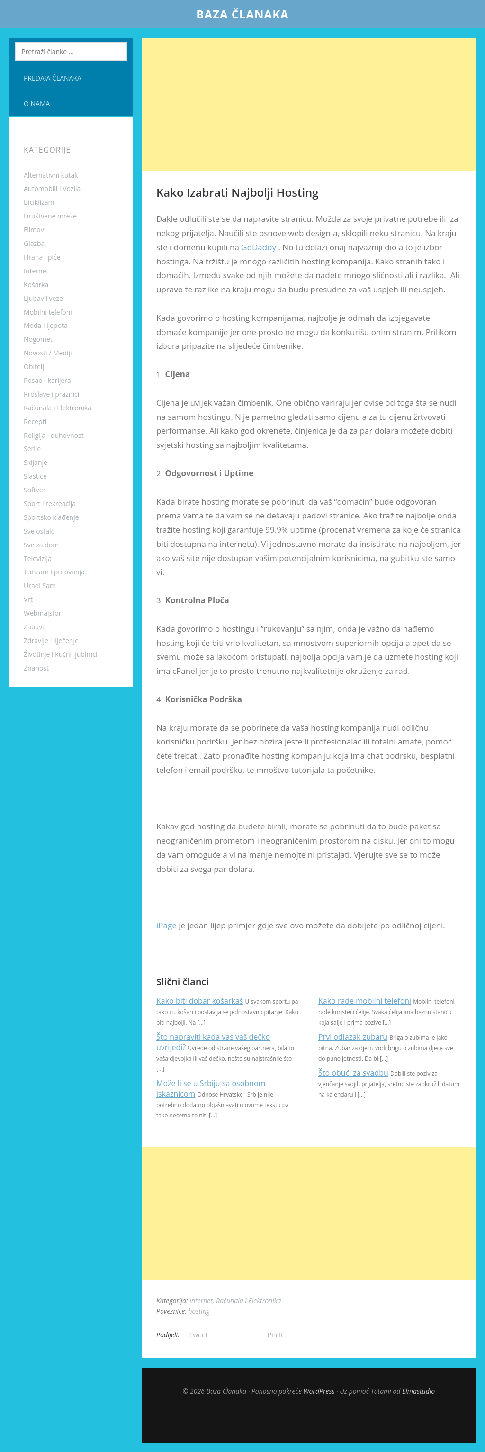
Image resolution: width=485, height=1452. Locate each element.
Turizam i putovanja (54, 571)
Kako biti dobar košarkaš (199, 1001)
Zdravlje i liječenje (51, 640)
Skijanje (35, 462)
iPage (167, 925)
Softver (34, 489)
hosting (199, 1311)
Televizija (38, 558)
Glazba (34, 243)
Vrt (28, 599)
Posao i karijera (47, 380)
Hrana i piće (42, 257)
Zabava (35, 626)
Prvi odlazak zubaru (352, 1037)
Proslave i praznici (51, 394)
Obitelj (34, 366)
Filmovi (34, 229)
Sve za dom (41, 544)
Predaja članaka (52, 77)
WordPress (319, 1391)
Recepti (35, 421)
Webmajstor (42, 612)
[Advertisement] (309, 104)
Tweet (198, 1334)
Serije (32, 448)
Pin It (275, 1334)
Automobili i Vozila (52, 188)
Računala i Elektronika (57, 407)
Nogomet (38, 339)
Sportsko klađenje (51, 517)
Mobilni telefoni (48, 312)
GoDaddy (259, 247)
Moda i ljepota (46, 325)
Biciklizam (39, 202)
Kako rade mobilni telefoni (364, 1001)
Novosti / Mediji (48, 352)
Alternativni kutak (51, 175)
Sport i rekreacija (50, 503)
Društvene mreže (50, 215)
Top (309, 1419)
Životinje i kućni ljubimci (61, 654)
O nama (37, 103)
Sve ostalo (39, 530)
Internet (36, 270)
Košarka (36, 284)
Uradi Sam (40, 585)
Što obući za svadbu (353, 1073)
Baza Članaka (242, 14)
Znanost (36, 667)
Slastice (35, 476)
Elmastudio (418, 1391)
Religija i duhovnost (54, 435)
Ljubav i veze (43, 298)
